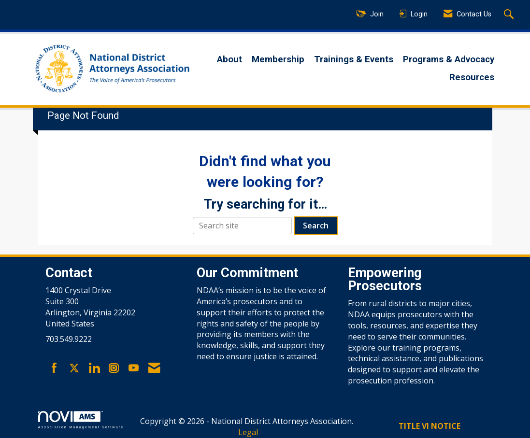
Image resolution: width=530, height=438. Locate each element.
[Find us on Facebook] (54, 368)
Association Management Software (81, 420)
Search (316, 225)
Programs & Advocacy (448, 59)
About (229, 59)
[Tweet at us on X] (74, 368)
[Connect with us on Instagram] (114, 368)
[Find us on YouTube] (134, 368)
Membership (278, 59)
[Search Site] (510, 15)
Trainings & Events (353, 59)
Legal (248, 432)
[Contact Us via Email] (154, 368)
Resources (471, 77)
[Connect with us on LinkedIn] (94, 368)
